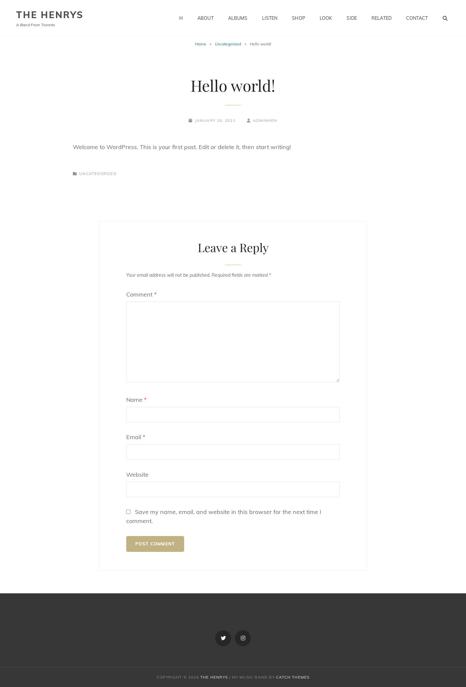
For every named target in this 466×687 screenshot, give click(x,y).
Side (352, 18)
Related (382, 18)
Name (136, 399)
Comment (141, 294)
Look (326, 18)
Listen (270, 18)
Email (135, 437)
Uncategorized (228, 43)
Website (137, 474)
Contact (417, 18)
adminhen (265, 120)
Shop (298, 18)
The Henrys (49, 14)
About (205, 18)
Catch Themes (292, 677)
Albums (238, 18)
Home (200, 43)
